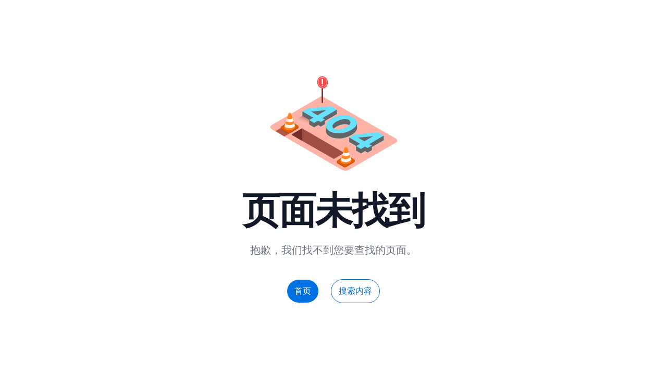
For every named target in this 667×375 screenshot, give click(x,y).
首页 (302, 290)
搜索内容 (355, 290)
